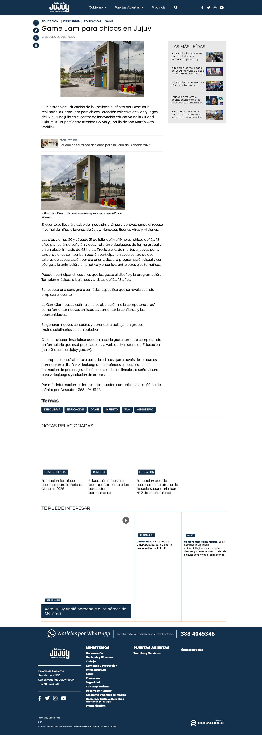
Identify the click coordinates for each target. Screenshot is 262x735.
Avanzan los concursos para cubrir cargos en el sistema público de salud (186, 114)
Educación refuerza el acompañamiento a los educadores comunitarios (187, 99)
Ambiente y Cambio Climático (106, 694)
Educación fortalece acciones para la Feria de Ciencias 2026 (105, 145)
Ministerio (145, 409)
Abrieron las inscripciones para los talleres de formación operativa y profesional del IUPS (186, 57)
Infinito (111, 409)
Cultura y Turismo (97, 686)
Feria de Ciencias (55, 472)
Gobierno (97, 7)
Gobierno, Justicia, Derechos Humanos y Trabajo (105, 700)
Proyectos (98, 472)
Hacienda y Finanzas (99, 657)
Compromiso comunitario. (201, 541)
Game (95, 409)
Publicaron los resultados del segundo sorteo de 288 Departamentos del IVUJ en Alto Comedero (187, 72)
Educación (75, 409)
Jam (127, 409)
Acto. (49, 609)
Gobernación (53, 600)
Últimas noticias (192, 649)
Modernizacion (95, 705)
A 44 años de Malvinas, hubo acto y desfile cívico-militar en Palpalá (154, 545)
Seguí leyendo (68, 140)
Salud (190, 535)
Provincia (159, 7)
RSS (40, 722)
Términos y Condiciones (49, 718)
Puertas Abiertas (129, 7)
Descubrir (52, 409)
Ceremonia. (144, 541)
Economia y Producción (101, 665)
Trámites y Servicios (147, 653)
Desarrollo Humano (99, 690)
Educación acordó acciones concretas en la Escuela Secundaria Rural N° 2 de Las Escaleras (157, 486)
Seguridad (93, 682)
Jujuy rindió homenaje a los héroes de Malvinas (187, 84)
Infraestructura (96, 669)
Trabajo (91, 661)
